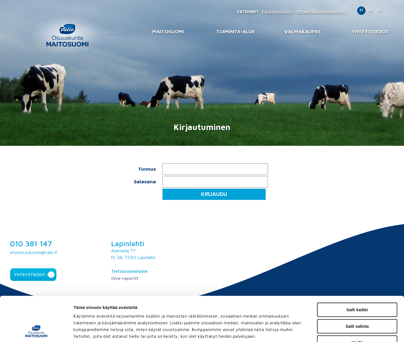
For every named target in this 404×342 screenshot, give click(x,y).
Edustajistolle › (277, 11)
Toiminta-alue (235, 31)
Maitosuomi (168, 31)
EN (379, 10)
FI (361, 10)
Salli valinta (357, 284)
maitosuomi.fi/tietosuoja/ (124, 308)
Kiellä (357, 300)
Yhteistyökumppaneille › (321, 11)
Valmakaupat (302, 31)
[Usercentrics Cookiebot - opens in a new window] (36, 331)
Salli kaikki (357, 267)
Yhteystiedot (370, 31)
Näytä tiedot (301, 331)
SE (370, 10)
